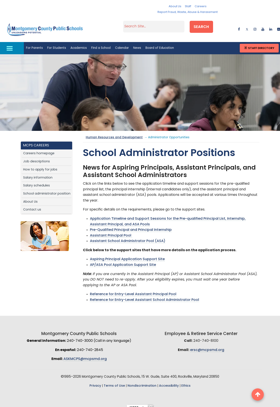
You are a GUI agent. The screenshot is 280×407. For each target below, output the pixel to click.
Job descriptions (36, 157)
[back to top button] (258, 394)
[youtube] (263, 26)
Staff (188, 6)
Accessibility (169, 381)
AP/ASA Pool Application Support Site (123, 260)
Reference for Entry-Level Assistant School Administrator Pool (144, 295)
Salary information (37, 173)
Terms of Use (114, 381)
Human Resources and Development (114, 133)
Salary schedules (36, 181)
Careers (200, 6)
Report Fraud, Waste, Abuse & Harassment (188, 12)
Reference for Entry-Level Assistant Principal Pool (133, 290)
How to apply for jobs (40, 165)
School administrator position (46, 189)
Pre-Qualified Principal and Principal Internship (131, 225)
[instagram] (255, 26)
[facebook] (239, 26)
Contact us (32, 205)
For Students (56, 43)
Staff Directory (259, 43)
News (137, 43)
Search (207, 25)
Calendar (122, 43)
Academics (78, 43)
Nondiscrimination (142, 381)
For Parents (34, 43)
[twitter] (247, 26)
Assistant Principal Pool (111, 231)
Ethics (186, 381)
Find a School (101, 43)
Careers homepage (38, 149)
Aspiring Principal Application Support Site (127, 255)
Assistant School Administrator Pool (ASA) (127, 237)
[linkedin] (271, 26)
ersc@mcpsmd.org (207, 345)
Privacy (95, 381)
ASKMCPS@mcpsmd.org (85, 354)
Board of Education (159, 43)
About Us (175, 6)
